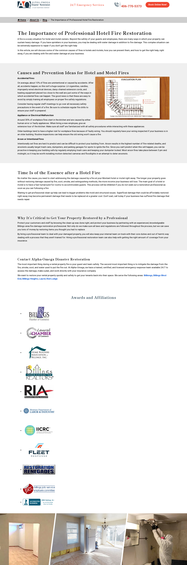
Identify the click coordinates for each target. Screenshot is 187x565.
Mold (76, 12)
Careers (150, 12)
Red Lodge (52, 278)
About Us (163, 13)
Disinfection (92, 12)
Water (32, 12)
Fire (44, 12)
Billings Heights (30, 278)
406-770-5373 (131, 6)
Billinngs (148, 275)
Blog (45, 20)
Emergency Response (126, 13)
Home (20, 12)
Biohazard (108, 12)
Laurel (42, 278)
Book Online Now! (157, 4)
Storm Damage (58, 13)
